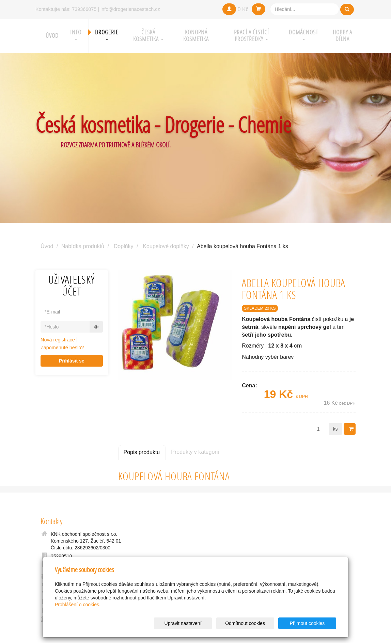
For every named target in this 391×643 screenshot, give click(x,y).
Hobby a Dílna (342, 35)
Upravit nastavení (197, 623)
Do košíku (352, 429)
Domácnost (303, 34)
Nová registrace (58, 339)
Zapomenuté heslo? (62, 347)
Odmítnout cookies (254, 623)
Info (75, 34)
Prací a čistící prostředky (251, 35)
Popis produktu (142, 452)
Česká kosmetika (148, 35)
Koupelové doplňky (166, 246)
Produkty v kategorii (195, 452)
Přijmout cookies (310, 623)
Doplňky (124, 246)
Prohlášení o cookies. (77, 604)
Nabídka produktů (82, 246)
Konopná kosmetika (196, 35)
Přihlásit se (71, 361)
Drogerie (107, 34)
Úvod (52, 35)
